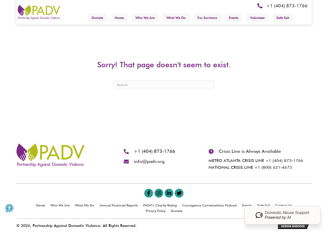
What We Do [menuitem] (84, 205)
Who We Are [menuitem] (60, 205)
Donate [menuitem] (176, 211)
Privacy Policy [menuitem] (156, 211)
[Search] (164, 84)
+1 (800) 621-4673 (273, 167)
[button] (148, 193)
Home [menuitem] (40, 205)
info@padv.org (149, 161)
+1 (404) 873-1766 (287, 5)
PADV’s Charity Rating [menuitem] (160, 205)
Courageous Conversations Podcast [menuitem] (209, 205)
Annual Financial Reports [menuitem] (119, 205)
